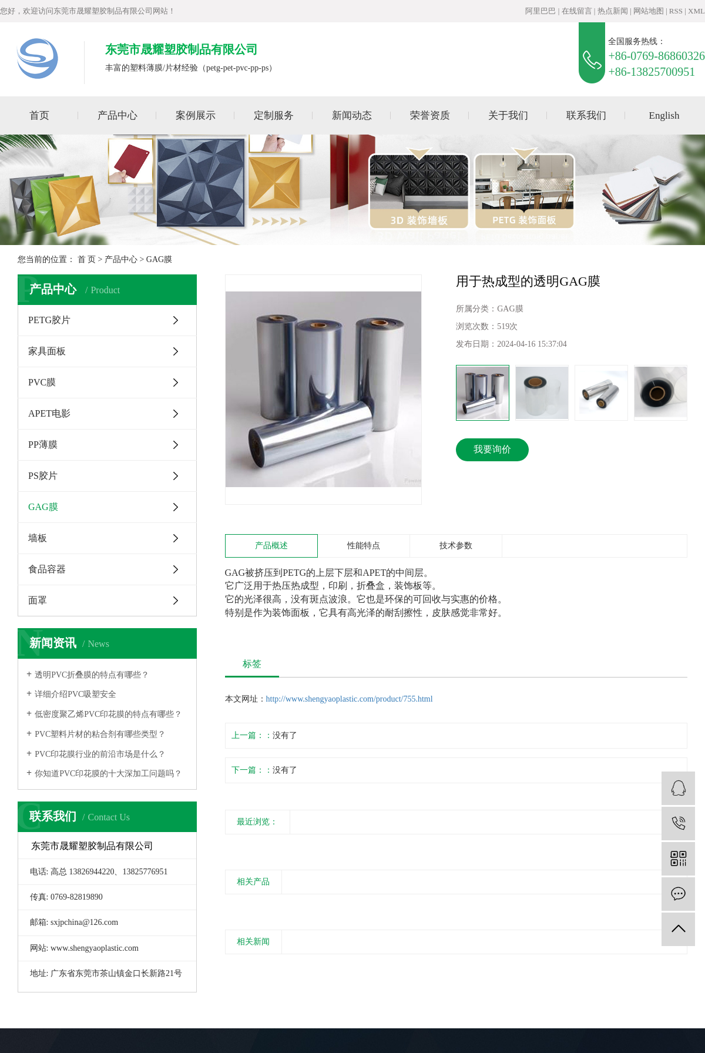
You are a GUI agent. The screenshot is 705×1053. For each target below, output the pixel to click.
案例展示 (196, 115)
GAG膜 (159, 259)
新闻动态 (352, 115)
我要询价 (492, 449)
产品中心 (117, 115)
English (664, 115)
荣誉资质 (430, 115)
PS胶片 (43, 476)
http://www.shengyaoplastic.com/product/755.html (349, 699)
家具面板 (47, 351)
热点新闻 (612, 10)
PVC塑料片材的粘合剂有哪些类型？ (100, 734)
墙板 (37, 538)
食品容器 (47, 569)
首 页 (87, 259)
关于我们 (508, 115)
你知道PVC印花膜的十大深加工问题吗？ (108, 773)
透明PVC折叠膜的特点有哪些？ (92, 674)
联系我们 (586, 115)
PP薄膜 (43, 445)
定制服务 (274, 115)
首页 (39, 115)
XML (696, 10)
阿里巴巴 (540, 10)
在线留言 (577, 10)
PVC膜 (42, 382)
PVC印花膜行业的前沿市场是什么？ (100, 754)
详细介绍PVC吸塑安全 (75, 694)
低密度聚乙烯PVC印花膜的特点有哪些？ (108, 714)
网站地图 (648, 10)
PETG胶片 (49, 320)
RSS (676, 10)
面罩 (37, 600)
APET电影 (49, 413)
